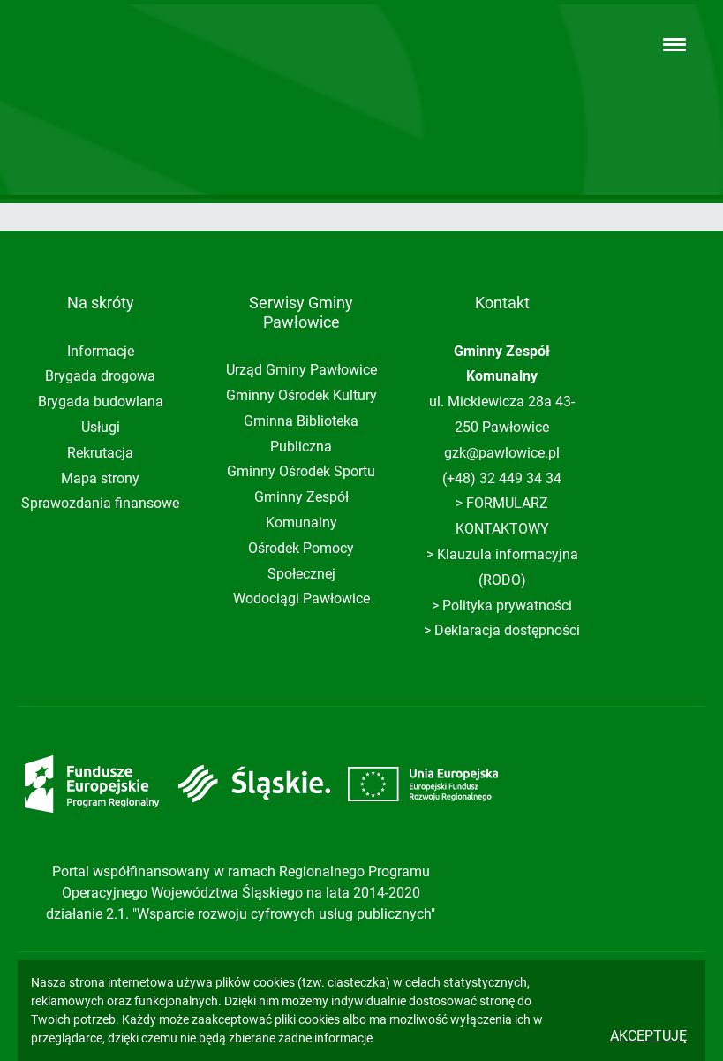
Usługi (100, 427)
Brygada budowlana (100, 401)
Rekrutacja (100, 452)
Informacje (100, 351)
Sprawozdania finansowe (100, 503)
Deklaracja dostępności (507, 630)
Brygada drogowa (100, 376)
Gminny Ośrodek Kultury (301, 395)
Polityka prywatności (507, 605)
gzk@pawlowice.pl (502, 452)
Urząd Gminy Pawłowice (301, 369)
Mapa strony (100, 478)
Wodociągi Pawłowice (301, 598)
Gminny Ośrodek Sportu (301, 471)
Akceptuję (648, 1035)
